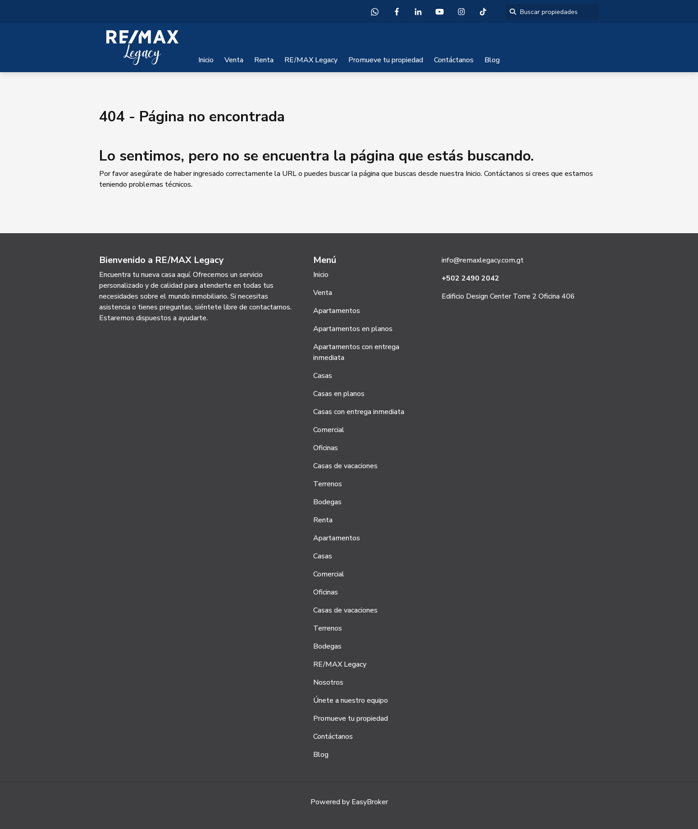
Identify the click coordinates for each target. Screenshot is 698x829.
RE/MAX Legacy (311, 60)
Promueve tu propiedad (385, 60)
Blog (492, 60)
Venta (233, 60)
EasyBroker (369, 802)
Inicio (206, 60)
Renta (264, 60)
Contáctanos (454, 60)
